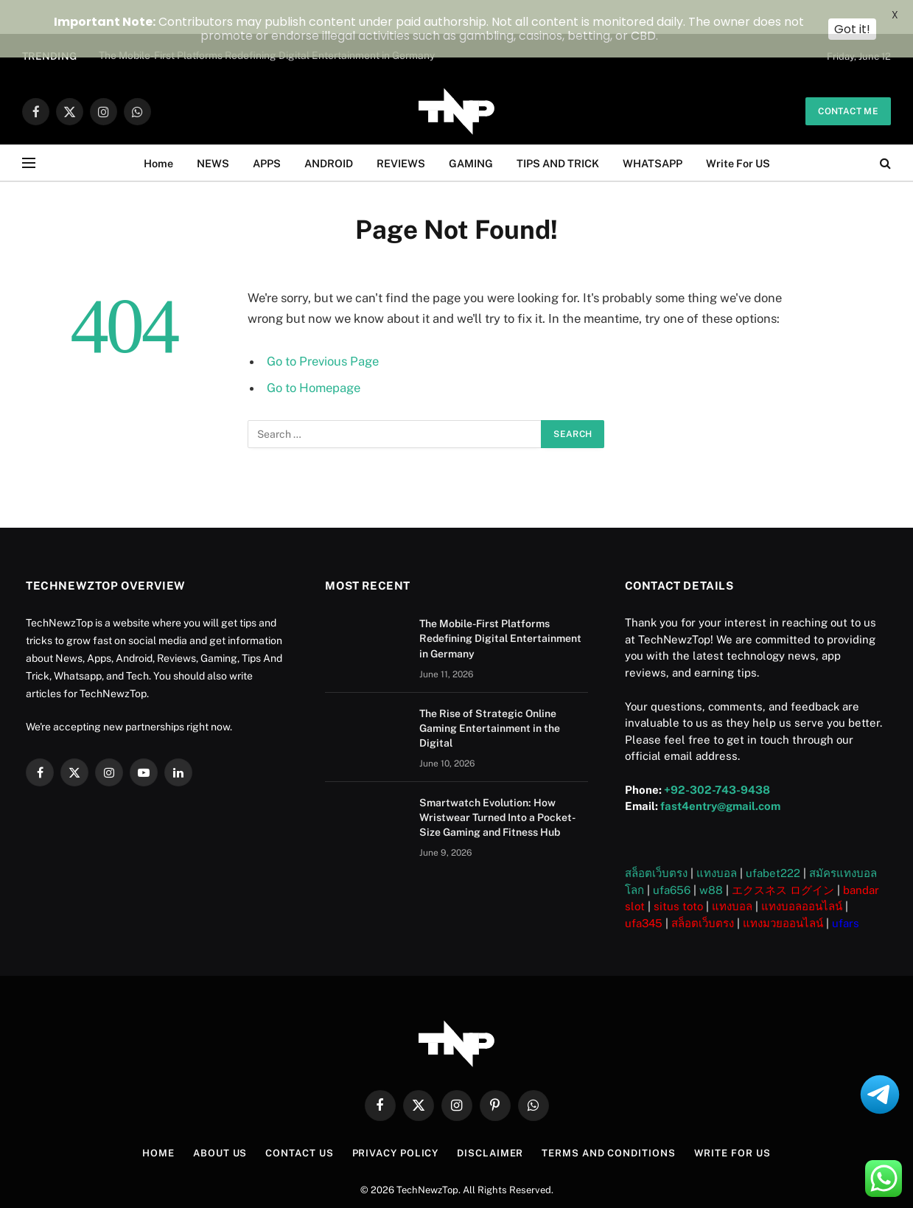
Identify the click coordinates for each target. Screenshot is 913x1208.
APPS (267, 134)
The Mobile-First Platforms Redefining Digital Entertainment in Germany (500, 609)
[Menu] (28, 133)
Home (158, 134)
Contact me (848, 82)
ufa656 (671, 860)
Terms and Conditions (608, 1123)
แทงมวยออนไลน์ (783, 893)
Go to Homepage (313, 358)
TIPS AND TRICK (558, 134)
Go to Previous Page (323, 331)
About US (220, 1123)
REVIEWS (401, 134)
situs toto (678, 876)
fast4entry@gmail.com (720, 776)
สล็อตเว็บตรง (656, 843)
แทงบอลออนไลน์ (801, 876)
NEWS (213, 134)
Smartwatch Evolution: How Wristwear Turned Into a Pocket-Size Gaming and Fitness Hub (497, 788)
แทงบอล (716, 843)
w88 (711, 860)
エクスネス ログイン (783, 860)
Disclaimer (490, 1123)
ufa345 (643, 893)
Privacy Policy (395, 1123)
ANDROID (328, 134)
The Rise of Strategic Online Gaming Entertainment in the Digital (489, 698)
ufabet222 (773, 843)
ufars (845, 893)
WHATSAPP (652, 134)
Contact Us (299, 1123)
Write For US (738, 134)
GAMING (471, 134)
